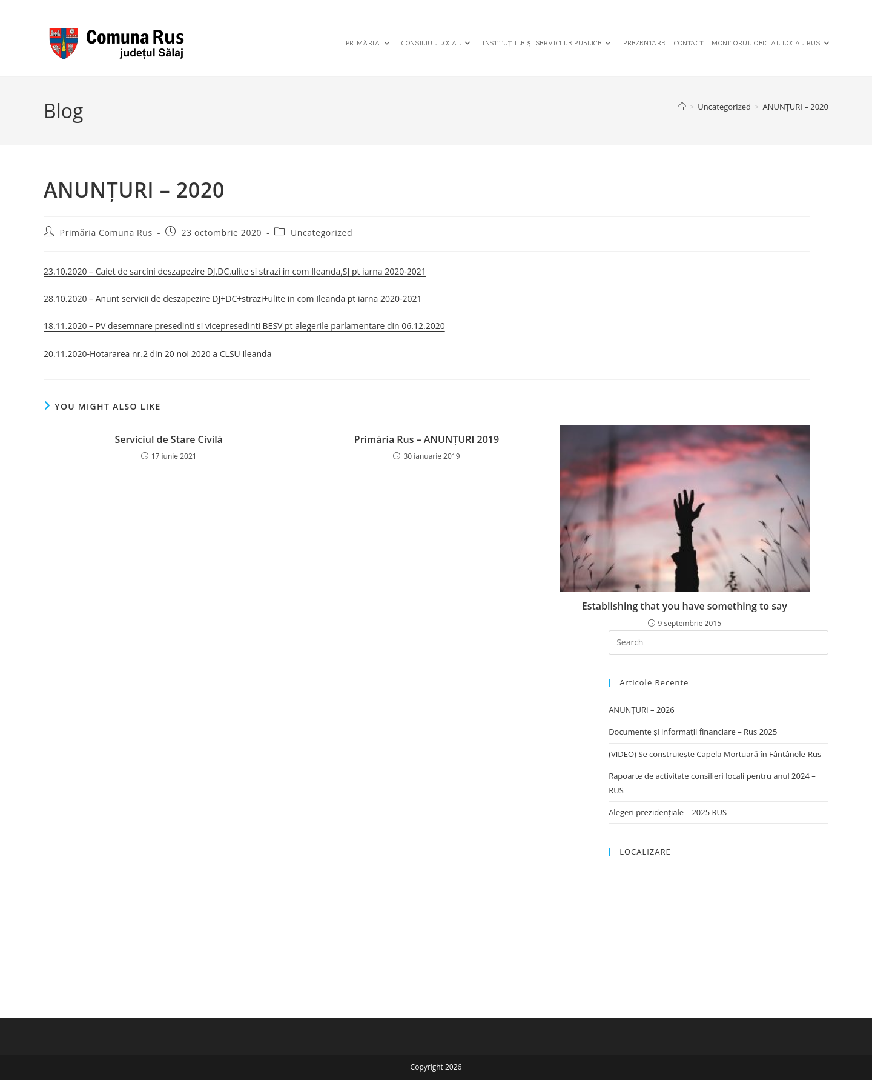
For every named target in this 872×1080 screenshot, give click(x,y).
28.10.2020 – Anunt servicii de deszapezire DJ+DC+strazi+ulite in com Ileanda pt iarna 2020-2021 (233, 298)
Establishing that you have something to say (684, 606)
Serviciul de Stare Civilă (168, 439)
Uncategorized (321, 232)
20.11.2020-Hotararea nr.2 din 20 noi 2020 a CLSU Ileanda (157, 353)
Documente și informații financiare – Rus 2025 (693, 731)
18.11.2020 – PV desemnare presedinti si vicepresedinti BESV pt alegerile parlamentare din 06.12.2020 (244, 326)
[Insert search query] (718, 642)
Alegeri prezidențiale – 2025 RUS (668, 812)
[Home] (682, 106)
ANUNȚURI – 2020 (795, 106)
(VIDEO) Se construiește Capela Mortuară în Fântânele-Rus (715, 753)
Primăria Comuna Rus (106, 232)
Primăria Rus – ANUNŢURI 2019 (426, 439)
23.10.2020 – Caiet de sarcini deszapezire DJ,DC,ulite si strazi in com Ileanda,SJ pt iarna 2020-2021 (235, 271)
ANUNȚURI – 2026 (642, 709)
